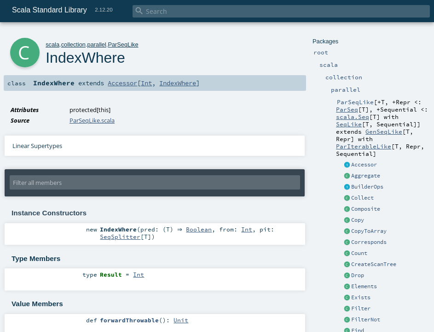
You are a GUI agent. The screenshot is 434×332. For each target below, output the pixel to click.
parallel (96, 44)
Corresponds (369, 242)
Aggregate (365, 175)
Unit (181, 320)
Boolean (201, 229)
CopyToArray (369, 231)
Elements (364, 286)
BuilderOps (367, 187)
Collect (362, 198)
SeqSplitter (120, 237)
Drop (357, 275)
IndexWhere (177, 83)
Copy (357, 220)
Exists (360, 297)
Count (359, 253)
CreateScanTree (373, 264)
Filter (360, 308)
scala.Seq (352, 116)
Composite (365, 209)
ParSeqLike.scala (92, 120)
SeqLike (349, 124)
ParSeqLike (123, 44)
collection (73, 44)
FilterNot (365, 319)
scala (52, 44)
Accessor (364, 164)
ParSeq (347, 109)
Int (146, 83)
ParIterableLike (363, 146)
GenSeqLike (383, 131)
